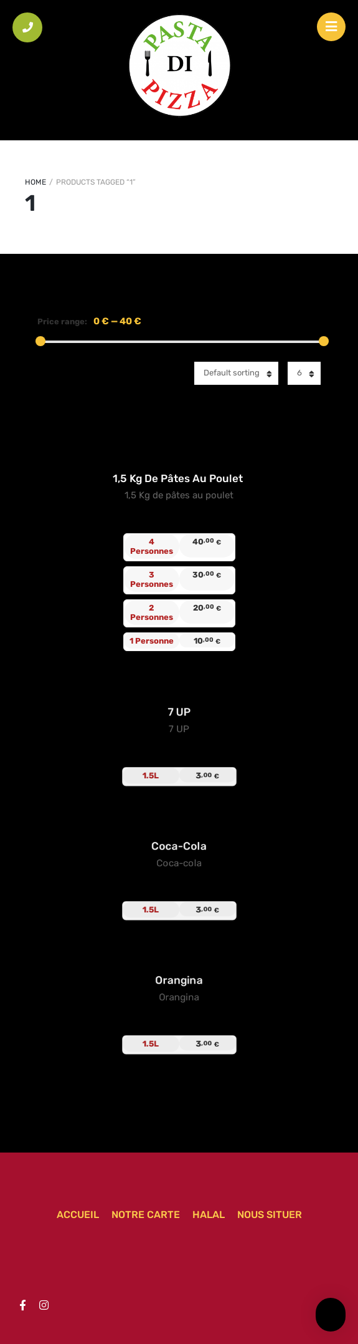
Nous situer (269, 1215)
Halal (208, 1215)
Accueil (78, 1215)
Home (35, 182)
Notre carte (145, 1215)
